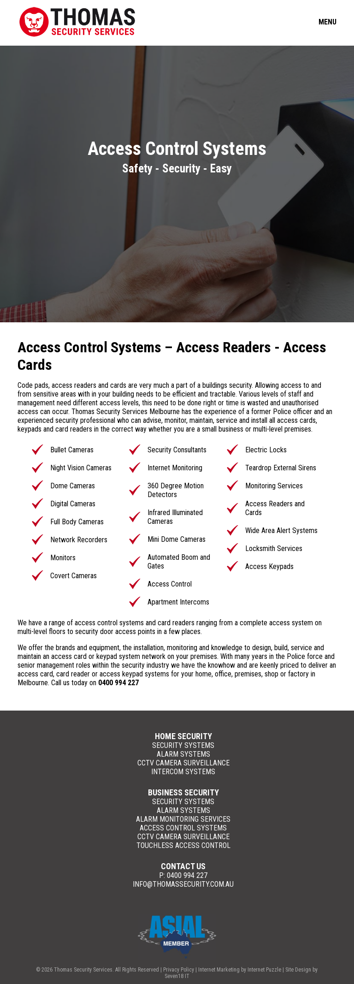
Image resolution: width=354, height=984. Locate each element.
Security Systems (183, 745)
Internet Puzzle (264, 969)
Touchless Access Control (183, 845)
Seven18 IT (177, 976)
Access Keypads (269, 566)
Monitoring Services (274, 485)
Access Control (170, 584)
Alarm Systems (183, 754)
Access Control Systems (183, 828)
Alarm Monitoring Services (183, 819)
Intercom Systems (183, 771)
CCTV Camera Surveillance (183, 763)
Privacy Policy (178, 969)
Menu (327, 22)
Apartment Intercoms (178, 602)
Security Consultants (177, 449)
